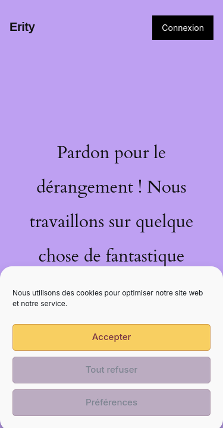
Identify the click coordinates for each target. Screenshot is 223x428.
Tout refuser (112, 374)
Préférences (111, 407)
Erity (22, 26)
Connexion (183, 28)
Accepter (111, 342)
